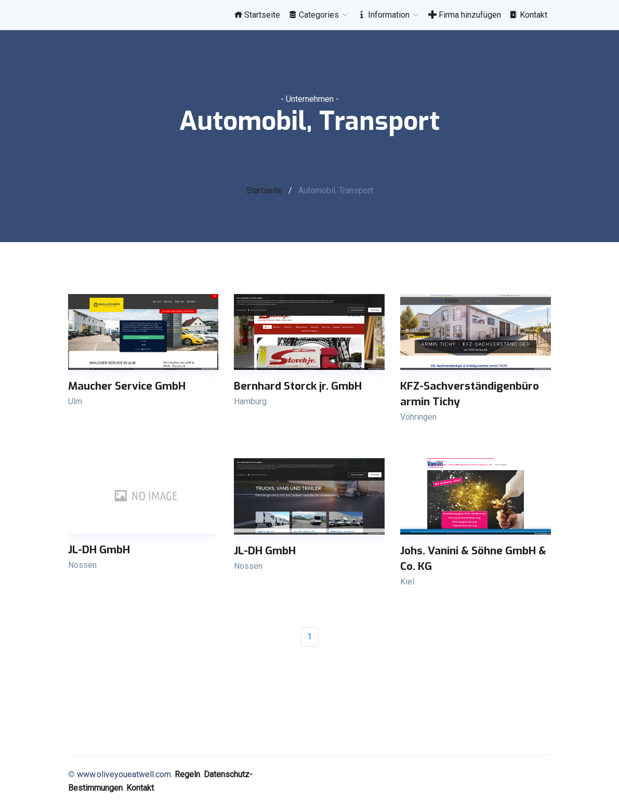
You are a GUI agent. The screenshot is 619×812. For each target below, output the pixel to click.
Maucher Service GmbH (127, 386)
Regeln (187, 774)
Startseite (257, 15)
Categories (318, 15)
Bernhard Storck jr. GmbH (298, 386)
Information (389, 15)
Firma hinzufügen (464, 15)
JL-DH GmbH (99, 549)
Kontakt (528, 15)
